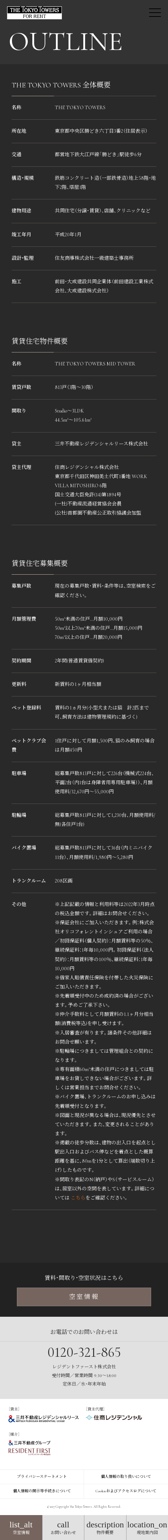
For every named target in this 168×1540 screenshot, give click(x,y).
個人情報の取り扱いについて (126, 1476)
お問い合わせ (63, 1527)
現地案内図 (147, 1527)
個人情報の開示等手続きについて (42, 1491)
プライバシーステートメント (42, 1476)
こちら (78, 1198)
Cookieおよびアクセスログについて (126, 1491)
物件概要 (105, 1527)
